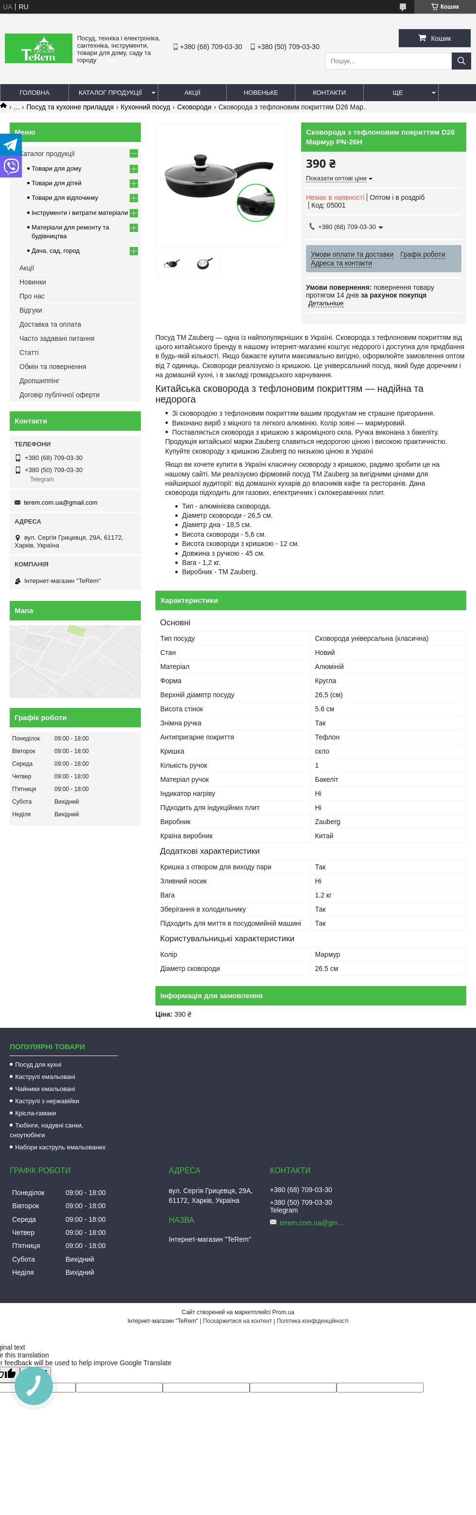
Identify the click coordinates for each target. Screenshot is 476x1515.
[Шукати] (461, 61)
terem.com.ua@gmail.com (61, 502)
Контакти (329, 92)
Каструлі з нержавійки (47, 1101)
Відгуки (30, 310)
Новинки (32, 282)
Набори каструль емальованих (60, 1147)
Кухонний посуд (145, 107)
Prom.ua (283, 1312)
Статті (29, 352)
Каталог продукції (110, 92)
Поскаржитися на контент (237, 1321)
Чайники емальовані (45, 1088)
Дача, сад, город (56, 250)
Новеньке (261, 92)
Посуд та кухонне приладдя (70, 107)
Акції (193, 92)
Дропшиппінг (39, 381)
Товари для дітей (57, 183)
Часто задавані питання (57, 338)
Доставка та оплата (50, 324)
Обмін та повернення (52, 366)
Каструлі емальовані (45, 1076)
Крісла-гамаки (35, 1113)
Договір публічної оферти (59, 395)
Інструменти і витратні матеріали (80, 212)
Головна (34, 92)
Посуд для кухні (38, 1064)
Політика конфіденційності (313, 1321)
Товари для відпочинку (65, 197)
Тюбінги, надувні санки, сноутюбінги (46, 1130)
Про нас (32, 296)
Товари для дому (56, 168)
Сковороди (194, 107)
